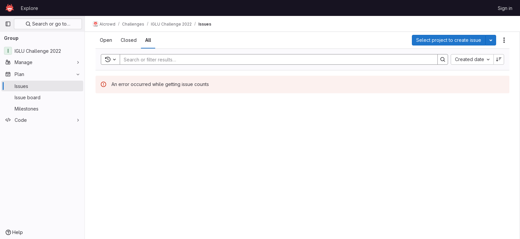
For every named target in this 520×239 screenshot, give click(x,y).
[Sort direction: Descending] (498, 59)
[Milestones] (42, 108)
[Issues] (42, 86)
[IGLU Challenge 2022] (42, 50)
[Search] (275, 59)
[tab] (106, 40)
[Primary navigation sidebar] (8, 24)
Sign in (505, 8)
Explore (29, 8)
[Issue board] (42, 97)
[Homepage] (10, 8)
